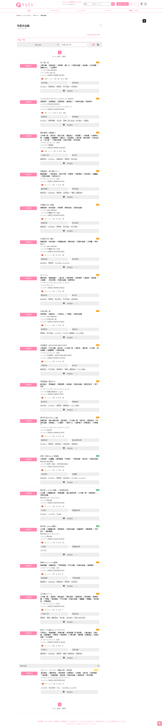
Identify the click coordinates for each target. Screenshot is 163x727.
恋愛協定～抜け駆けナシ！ (50, 171)
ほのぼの (66, 478)
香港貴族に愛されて (48, 381)
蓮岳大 (62, 138)
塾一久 (67, 65)
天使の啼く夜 (45, 311)
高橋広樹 (43, 208)
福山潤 (62, 675)
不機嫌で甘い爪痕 (53, 213)
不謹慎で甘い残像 (47, 205)
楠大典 (85, 348)
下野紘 (69, 314)
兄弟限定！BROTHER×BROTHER (53, 345)
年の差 (62, 617)
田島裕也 (47, 601)
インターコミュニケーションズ (58, 283)
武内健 (86, 135)
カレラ (123, 721)
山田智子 (54, 68)
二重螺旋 (50, 145)
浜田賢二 (79, 135)
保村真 (93, 278)
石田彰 (78, 673)
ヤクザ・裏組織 (68, 333)
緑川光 (53, 135)
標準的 (59, 86)
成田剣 (86, 278)
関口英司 (70, 597)
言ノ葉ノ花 (44, 63)
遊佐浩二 (70, 101)
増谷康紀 (55, 599)
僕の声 (49, 430)
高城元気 (79, 597)
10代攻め (74, 299)
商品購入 (68, 91)
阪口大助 (61, 135)
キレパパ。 (44, 275)
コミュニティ (81, 10)
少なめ (59, 120)
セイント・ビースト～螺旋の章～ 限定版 (56, 670)
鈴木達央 (52, 208)
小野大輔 (43, 65)
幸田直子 (89, 101)
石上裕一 (47, 140)
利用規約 (56, 721)
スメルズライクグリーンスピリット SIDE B (57, 99)
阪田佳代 (90, 420)
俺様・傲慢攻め (77, 192)
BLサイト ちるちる (91, 724)
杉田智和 (79, 278)
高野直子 (79, 423)
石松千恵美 (67, 140)
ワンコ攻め (81, 369)
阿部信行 (87, 423)
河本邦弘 (87, 174)
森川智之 (43, 384)
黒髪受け (60, 369)
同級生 (86, 120)
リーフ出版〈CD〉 (53, 568)
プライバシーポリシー (87, 721)
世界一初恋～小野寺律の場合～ (58, 464)
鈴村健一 (45, 675)
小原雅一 (61, 423)
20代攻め (66, 444)
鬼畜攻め (79, 653)
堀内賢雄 (59, 459)
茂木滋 (78, 138)
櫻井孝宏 (43, 278)
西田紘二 (52, 423)
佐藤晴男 (55, 138)
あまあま (51, 192)
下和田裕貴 (62, 565)
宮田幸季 (70, 278)
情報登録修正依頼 (93, 35)
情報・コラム (134, 10)
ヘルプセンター (73, 721)
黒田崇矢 (92, 493)
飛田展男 (61, 384)
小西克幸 (43, 348)
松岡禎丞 (52, 101)
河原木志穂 (76, 65)
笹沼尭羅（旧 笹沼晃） (75, 633)
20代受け (74, 86)
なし (58, 687)
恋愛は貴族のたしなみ (55, 392)
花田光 (78, 348)
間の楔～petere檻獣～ (48, 526)
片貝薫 (89, 241)
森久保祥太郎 (54, 420)
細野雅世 (47, 635)
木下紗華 (49, 637)
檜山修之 (61, 597)
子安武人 (61, 314)
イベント (108, 10)
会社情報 (40, 721)
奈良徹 (85, 65)
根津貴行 (90, 565)
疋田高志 (71, 138)
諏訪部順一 (44, 174)
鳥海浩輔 (61, 493)
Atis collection (52, 70)
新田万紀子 (88, 384)
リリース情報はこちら (113, 721)
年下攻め (66, 86)
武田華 (60, 65)
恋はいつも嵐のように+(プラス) (52, 630)
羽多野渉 (61, 101)
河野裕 (70, 174)
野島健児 (52, 384)
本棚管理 (28, 66)
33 (80, 2)
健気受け (43, 159)
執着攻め (51, 86)
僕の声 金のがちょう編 (49, 418)
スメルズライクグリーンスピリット (59, 107)
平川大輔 (52, 348)
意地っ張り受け (79, 617)
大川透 (92, 348)
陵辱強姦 (51, 120)
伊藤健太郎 (51, 493)
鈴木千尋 (63, 174)
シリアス (58, 333)
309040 (72, 2)
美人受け (74, 159)
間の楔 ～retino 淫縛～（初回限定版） (55, 490)
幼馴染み (66, 405)
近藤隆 (46, 138)
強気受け (75, 444)
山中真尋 (93, 65)
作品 (29, 10)
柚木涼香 (87, 138)
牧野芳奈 (71, 280)
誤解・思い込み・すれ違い (72, 120)
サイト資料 (48, 721)
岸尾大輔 (61, 633)
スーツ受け (80, 333)
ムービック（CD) (53, 142)
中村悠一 (68, 459)
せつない (43, 86)
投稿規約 (64, 721)
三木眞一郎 (44, 135)
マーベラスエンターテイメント (59, 678)
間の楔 (49, 500)
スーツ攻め (75, 405)
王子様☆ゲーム (46, 594)
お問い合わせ (100, 721)
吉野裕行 (43, 101)
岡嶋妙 (89, 599)
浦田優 (80, 635)
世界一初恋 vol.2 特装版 (49, 456)
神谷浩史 (52, 65)
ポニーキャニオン (53, 498)
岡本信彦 (77, 459)
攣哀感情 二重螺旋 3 (48, 133)
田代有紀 (77, 140)
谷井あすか (56, 176)
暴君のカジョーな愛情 (48, 562)
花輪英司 (80, 529)
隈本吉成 (68, 208)
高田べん (70, 423)
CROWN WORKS (53, 104)
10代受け (66, 192)
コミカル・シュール (62, 263)
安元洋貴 (52, 280)
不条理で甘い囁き (47, 239)
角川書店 (50, 461)
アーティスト (55, 10)
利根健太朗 (62, 241)
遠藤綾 (95, 174)
